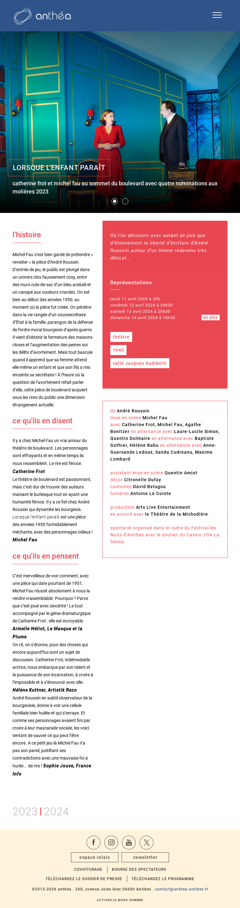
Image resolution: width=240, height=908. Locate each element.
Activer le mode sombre (120, 900)
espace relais (94, 857)
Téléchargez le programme (163, 879)
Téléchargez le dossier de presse (84, 879)
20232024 (40, 810)
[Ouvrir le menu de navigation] (217, 15)
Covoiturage (88, 869)
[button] (115, 201)
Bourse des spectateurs (139, 869)
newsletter (145, 857)
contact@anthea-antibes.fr (181, 889)
